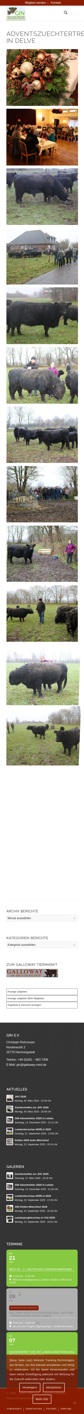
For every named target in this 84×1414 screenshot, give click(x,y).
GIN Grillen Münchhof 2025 (31, 1206)
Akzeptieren (54, 1387)
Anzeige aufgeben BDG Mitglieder (26, 998)
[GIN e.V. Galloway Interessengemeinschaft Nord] (35, 13)
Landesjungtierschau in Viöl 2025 (35, 1217)
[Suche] (64, 13)
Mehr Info (42, 1399)
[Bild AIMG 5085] (43, 317)
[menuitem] (35, 3)
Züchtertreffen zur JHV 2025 (32, 1174)
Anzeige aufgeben (17, 991)
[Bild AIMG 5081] (43, 377)
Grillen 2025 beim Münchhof (32, 1140)
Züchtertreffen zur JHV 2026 (32, 1107)
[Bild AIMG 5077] (43, 615)
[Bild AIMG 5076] (43, 555)
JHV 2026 (20, 1096)
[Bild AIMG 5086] (43, 257)
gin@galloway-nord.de (31, 1064)
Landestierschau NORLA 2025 (33, 1129)
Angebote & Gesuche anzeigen (24, 1005)
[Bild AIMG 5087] (43, 198)
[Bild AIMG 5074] (43, 436)
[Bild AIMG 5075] (43, 496)
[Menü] (72, 13)
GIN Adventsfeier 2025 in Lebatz (34, 1118)
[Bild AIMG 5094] (43, 138)
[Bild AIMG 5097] (43, 79)
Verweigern (29, 1387)
